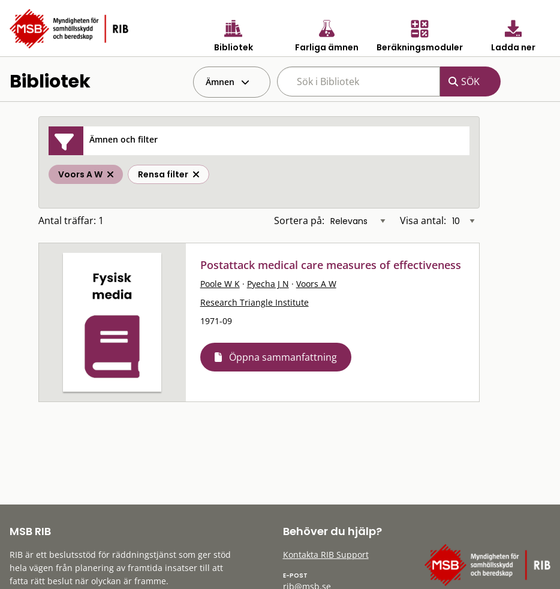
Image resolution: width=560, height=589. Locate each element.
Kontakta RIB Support (326, 554)
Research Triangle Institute (254, 302)
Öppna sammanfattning (283, 357)
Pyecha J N (268, 283)
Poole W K (220, 283)
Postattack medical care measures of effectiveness (330, 265)
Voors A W (316, 283)
